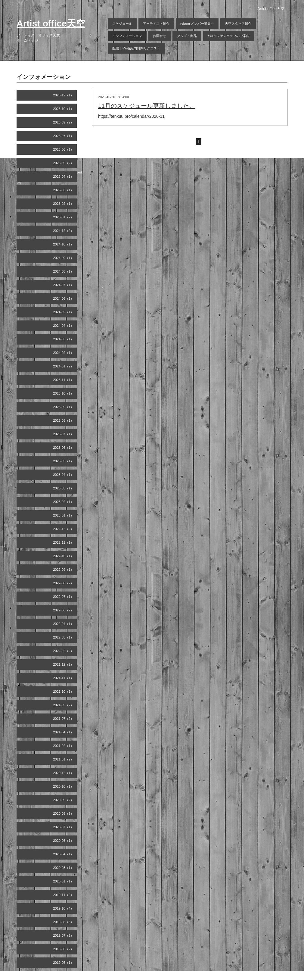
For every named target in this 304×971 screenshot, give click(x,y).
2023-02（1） (63, 502)
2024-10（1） (63, 244)
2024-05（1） (63, 312)
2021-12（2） (63, 664)
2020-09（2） (63, 800)
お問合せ (159, 36)
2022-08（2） (63, 583)
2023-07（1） (63, 434)
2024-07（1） (63, 285)
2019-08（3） (63, 922)
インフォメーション (127, 36)
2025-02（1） (63, 203)
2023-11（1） (63, 380)
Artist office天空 (51, 23)
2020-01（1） (63, 881)
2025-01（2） (63, 217)
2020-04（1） (63, 854)
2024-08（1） (63, 271)
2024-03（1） (63, 339)
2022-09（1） (63, 569)
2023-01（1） (63, 515)
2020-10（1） (63, 786)
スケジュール (122, 23)
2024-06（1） (63, 298)
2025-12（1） (63, 95)
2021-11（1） (63, 678)
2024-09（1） (63, 258)
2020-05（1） (63, 840)
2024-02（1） (63, 352)
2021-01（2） (63, 759)
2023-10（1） (63, 393)
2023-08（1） (63, 420)
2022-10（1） (63, 556)
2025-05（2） (63, 163)
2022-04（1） (63, 624)
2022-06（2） (63, 610)
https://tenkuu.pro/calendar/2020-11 (131, 116)
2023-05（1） (63, 461)
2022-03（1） (63, 637)
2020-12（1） (63, 773)
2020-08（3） (63, 813)
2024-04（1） (63, 325)
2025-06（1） (63, 149)
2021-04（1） (63, 732)
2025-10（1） (63, 109)
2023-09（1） (63, 407)
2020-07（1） (63, 827)
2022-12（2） (63, 529)
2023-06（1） (63, 447)
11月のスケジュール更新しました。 (146, 105)
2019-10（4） (63, 908)
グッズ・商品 (187, 36)
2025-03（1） (63, 190)
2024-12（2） (63, 231)
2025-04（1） (63, 176)
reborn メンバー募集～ (197, 23)
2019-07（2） (63, 935)
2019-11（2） (63, 895)
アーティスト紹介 (156, 23)
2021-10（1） (63, 691)
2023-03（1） (63, 488)
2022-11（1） (63, 542)
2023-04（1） (63, 474)
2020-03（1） (63, 868)
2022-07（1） (63, 596)
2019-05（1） (63, 962)
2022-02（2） (63, 651)
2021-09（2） (63, 705)
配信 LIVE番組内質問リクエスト (136, 48)
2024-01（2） (63, 366)
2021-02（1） (63, 746)
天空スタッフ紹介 (238, 23)
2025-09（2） (63, 122)
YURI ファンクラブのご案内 (229, 36)
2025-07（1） (63, 136)
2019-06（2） (63, 949)
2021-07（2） (63, 718)
